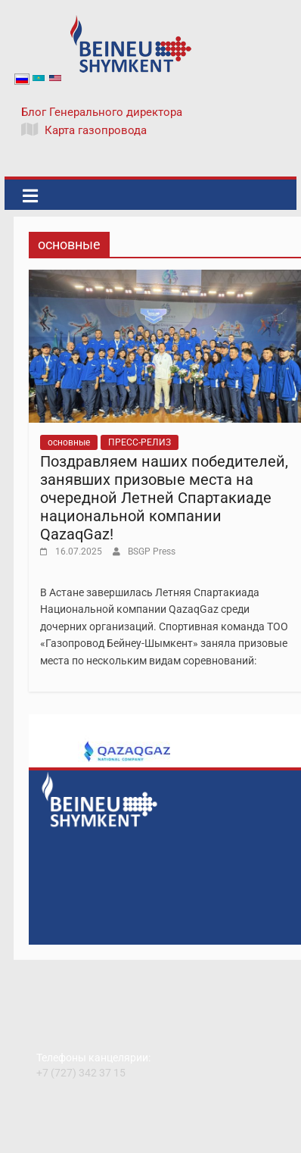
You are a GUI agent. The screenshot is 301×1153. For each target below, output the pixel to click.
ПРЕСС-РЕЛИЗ (139, 442)
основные (69, 442)
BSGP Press (151, 551)
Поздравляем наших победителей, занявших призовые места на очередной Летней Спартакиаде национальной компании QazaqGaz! (164, 497)
